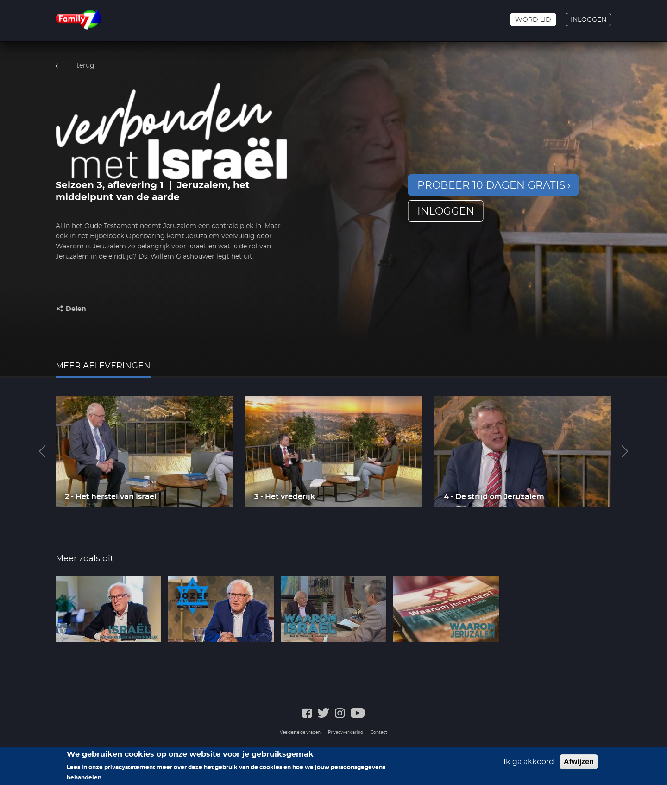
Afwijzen (579, 764)
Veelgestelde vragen (300, 732)
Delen (76, 309)
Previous (42, 451)
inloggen (445, 211)
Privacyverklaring (345, 732)
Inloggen (588, 20)
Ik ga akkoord (528, 764)
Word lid (533, 20)
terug (85, 66)
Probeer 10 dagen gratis (491, 185)
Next (625, 451)
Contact (379, 732)
